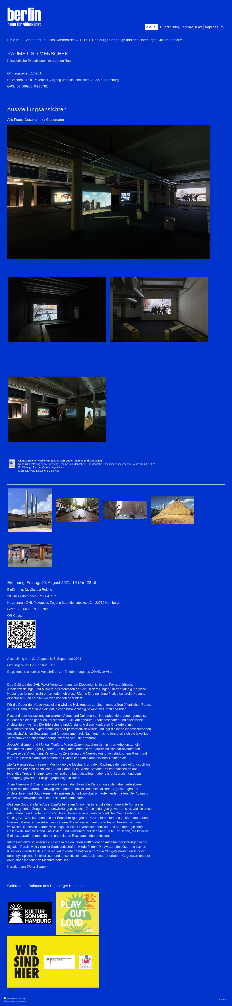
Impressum (22, 1001)
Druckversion (11, 998)
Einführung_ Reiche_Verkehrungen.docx (41, 467)
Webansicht (223, 999)
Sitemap (22, 998)
